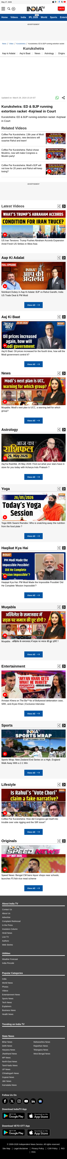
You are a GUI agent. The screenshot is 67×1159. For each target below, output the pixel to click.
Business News (9, 1010)
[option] (33, 228)
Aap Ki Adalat (12, 258)
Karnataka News (9, 1085)
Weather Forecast (10, 959)
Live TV (5, 937)
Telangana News (41, 1050)
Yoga (5, 489)
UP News (6, 1069)
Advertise (6, 917)
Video (11, 44)
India (23, 17)
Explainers (6, 1006)
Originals (9, 841)
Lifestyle (8, 785)
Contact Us (7, 909)
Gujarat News (8, 1077)
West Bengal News (42, 1054)
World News (7, 983)
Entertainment (13, 666)
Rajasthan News (41, 1046)
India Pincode (8, 963)
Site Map (6, 1148)
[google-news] (40, 1101)
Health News (7, 1014)
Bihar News (7, 1042)
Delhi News (7, 1046)
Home (4, 17)
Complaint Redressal (11, 921)
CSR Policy (52, 1148)
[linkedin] (33, 1101)
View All (33, 305)
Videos (14, 17)
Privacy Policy (38, 1148)
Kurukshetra (21, 44)
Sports (53, 17)
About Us (6, 913)
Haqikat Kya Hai (14, 548)
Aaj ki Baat (25, 53)
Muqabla (8, 607)
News (4, 44)
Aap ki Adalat (8, 53)
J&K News (6, 1081)
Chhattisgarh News (10, 1073)
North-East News (9, 1061)
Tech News (7, 1002)
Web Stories (7, 945)
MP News (6, 1058)
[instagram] (19, 1101)
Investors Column (10, 929)
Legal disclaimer (21, 1148)
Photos (5, 987)
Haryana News (8, 1050)
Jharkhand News (9, 1054)
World (44, 17)
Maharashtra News (42, 1042)
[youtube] (26, 1101)
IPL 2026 (33, 17)
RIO (63, 1148)
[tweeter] (12, 1101)
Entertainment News (11, 994)
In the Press (7, 925)
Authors (5, 941)
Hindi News (7, 933)
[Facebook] (5, 1101)
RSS (34, 1152)
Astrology (49, 53)
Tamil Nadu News (10, 1065)
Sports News (7, 998)
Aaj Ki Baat (10, 317)
